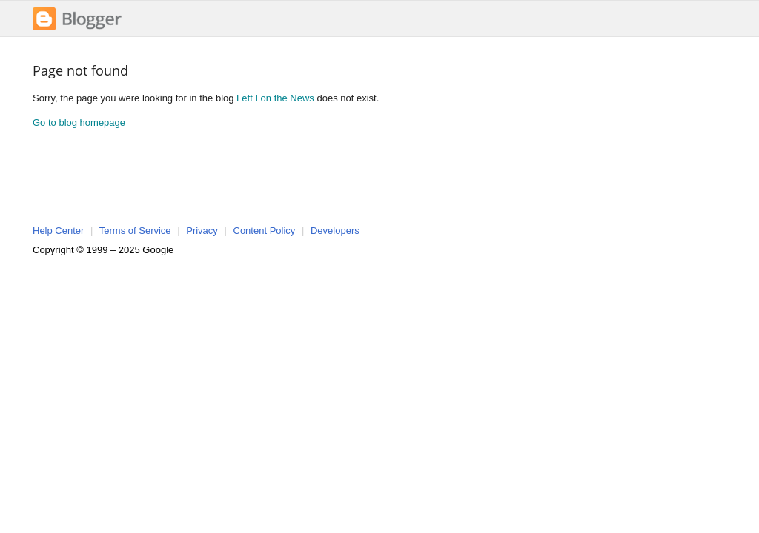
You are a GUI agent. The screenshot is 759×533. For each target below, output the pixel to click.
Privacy (202, 230)
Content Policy (264, 230)
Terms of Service (135, 230)
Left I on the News (275, 98)
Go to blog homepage (79, 122)
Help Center (58, 230)
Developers (335, 230)
